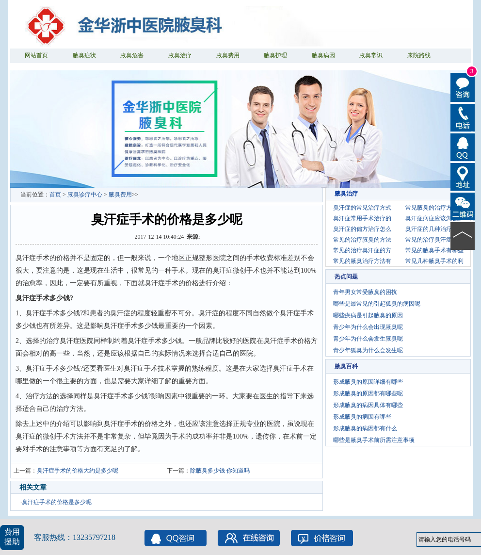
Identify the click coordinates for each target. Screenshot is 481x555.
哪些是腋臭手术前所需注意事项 (374, 440)
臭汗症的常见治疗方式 (362, 207)
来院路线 (419, 55)
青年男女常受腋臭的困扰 (365, 292)
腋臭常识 (371, 55)
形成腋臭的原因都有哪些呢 (368, 393)
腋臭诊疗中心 (84, 194)
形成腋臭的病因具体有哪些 (368, 405)
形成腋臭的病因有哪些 (362, 416)
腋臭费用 (228, 55)
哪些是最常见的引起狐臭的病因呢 (376, 303)
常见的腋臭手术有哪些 (434, 250)
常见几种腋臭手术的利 (434, 261)
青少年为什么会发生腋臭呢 (368, 338)
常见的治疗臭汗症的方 (362, 250)
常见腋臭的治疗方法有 (434, 207)
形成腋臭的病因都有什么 (365, 428)
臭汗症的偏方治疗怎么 (362, 229)
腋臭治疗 (180, 55)
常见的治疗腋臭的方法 (362, 239)
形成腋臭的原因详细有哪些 (368, 381)
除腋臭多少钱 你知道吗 (220, 470)
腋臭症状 (84, 55)
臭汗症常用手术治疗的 (362, 218)
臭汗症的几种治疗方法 (434, 229)
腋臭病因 (323, 55)
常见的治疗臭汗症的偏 (434, 239)
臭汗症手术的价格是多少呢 (57, 502)
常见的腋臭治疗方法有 (362, 261)
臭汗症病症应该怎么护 (434, 218)
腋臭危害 (132, 55)
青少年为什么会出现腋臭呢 (368, 327)
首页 (55, 194)
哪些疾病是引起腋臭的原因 (368, 315)
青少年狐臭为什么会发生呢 (368, 350)
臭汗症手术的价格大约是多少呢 (77, 470)
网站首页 (36, 55)
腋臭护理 (275, 55)
